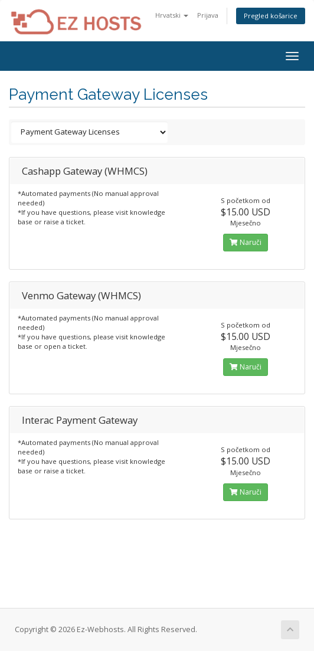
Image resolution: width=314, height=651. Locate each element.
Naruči (245, 242)
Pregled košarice (270, 15)
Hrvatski (171, 15)
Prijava (207, 15)
